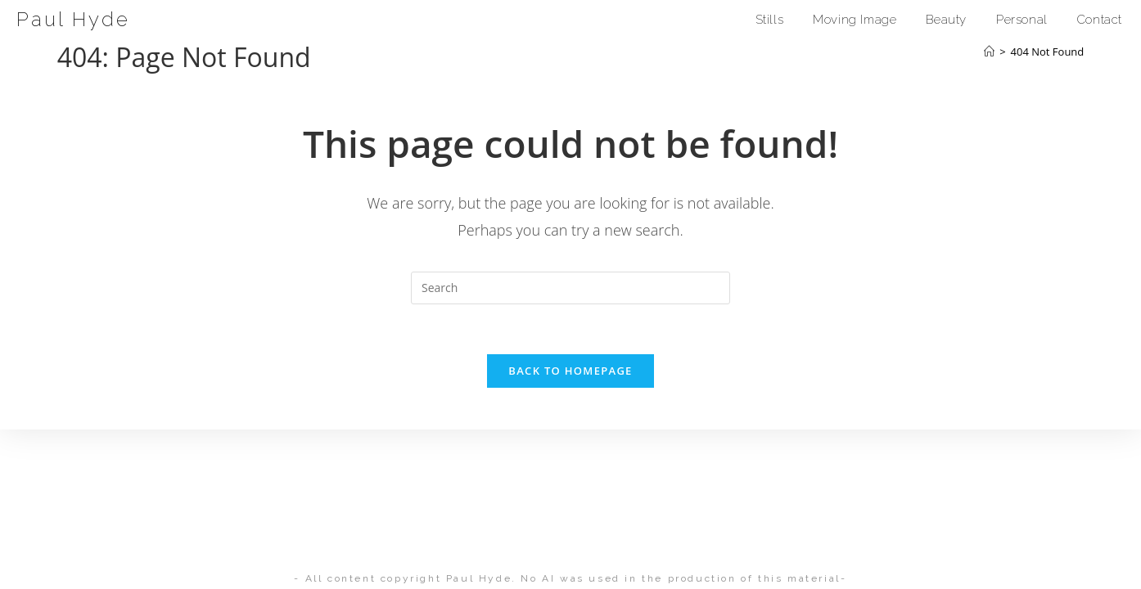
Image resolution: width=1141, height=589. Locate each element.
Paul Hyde (73, 19)
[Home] (989, 51)
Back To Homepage (570, 370)
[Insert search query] (570, 288)
